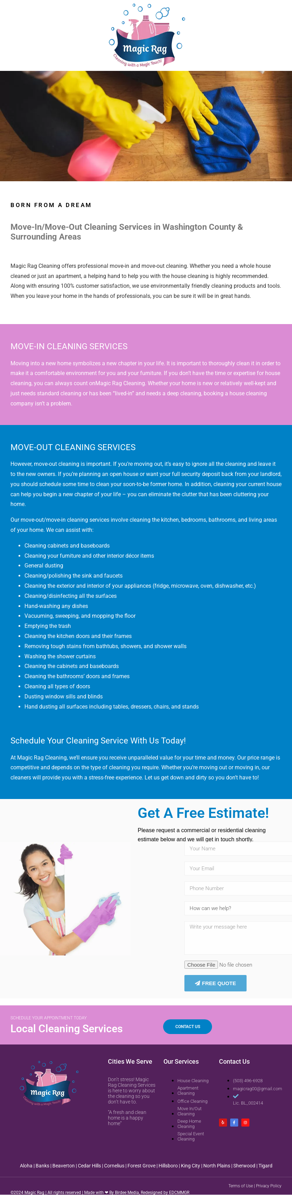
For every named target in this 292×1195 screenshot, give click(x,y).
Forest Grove (141, 1165)
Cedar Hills (89, 1165)
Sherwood (244, 1165)
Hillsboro (168, 1165)
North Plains (216, 1165)
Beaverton (63, 1165)
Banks (42, 1165)
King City (190, 1165)
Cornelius (114, 1165)
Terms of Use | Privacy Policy (255, 1185)
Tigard (265, 1165)
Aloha (26, 1165)
